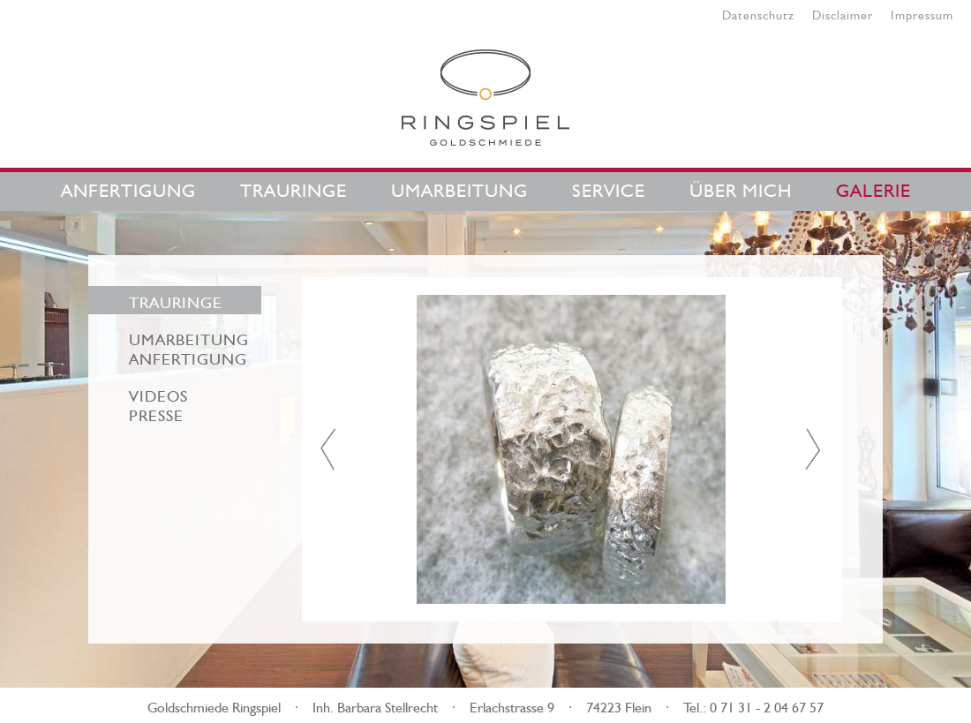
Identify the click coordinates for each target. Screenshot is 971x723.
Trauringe (293, 187)
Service (608, 187)
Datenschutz (758, 13)
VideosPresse (158, 403)
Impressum (922, 13)
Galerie (873, 187)
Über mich (740, 187)
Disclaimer (842, 13)
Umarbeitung (459, 187)
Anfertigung (128, 187)
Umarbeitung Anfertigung (189, 347)
